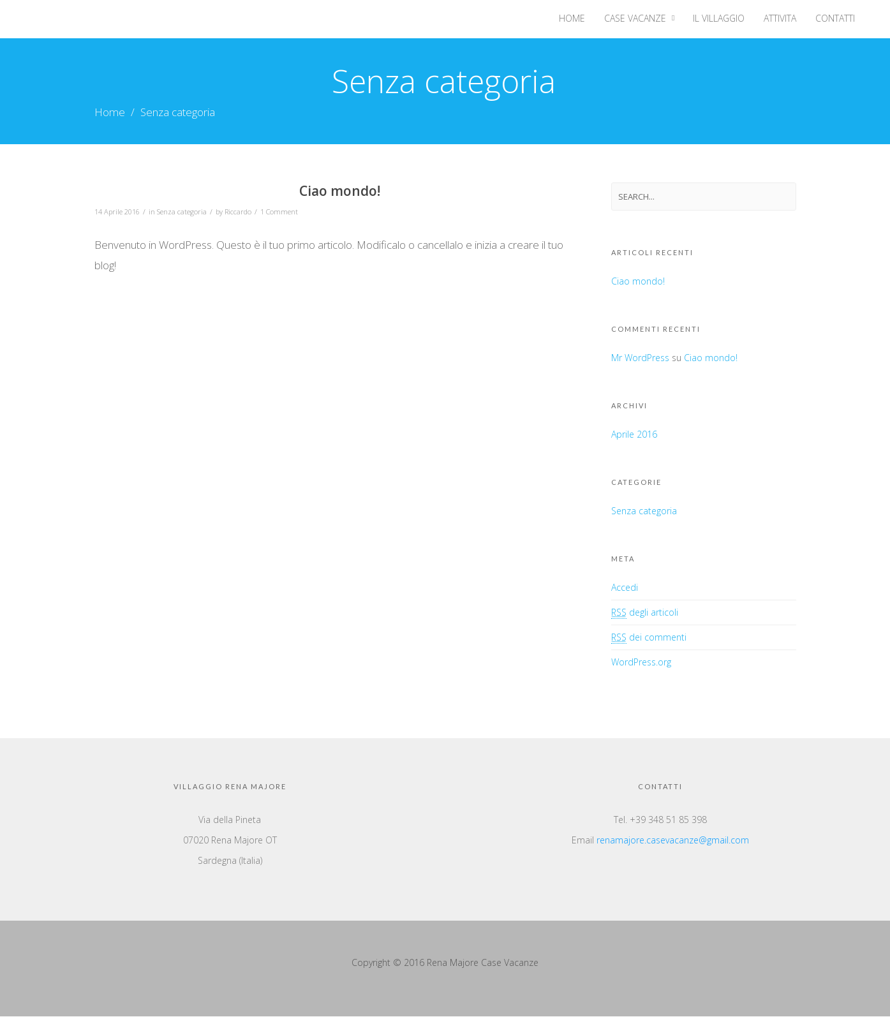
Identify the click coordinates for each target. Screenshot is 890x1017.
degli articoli (644, 613)
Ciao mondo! (339, 191)
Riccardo (238, 211)
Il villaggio (719, 18)
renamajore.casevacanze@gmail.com (673, 841)
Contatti (835, 18)
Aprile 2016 (634, 435)
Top (860, 987)
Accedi (624, 588)
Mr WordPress (640, 358)
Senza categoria (182, 211)
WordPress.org (641, 663)
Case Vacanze (635, 18)
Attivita (780, 18)
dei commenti (648, 638)
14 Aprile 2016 (117, 211)
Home (572, 18)
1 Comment (279, 211)
